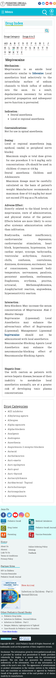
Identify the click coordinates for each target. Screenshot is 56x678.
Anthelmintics (16, 455)
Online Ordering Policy (37, 546)
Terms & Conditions (9, 556)
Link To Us (5, 552)
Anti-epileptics (16, 464)
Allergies (13, 420)
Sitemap (31, 550)
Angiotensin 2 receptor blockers (26, 446)
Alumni (4, 549)
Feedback (32, 553)
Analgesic (13, 433)
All (6, 43)
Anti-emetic (14, 460)
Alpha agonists (16, 424)
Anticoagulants (16, 491)
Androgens (14, 438)
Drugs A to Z (29, 36)
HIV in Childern (7, 570)
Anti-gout (13, 469)
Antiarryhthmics (17, 478)
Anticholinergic (17, 486)
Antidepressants (17, 495)
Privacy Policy (7, 559)
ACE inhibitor (15, 411)
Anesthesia (14, 442)
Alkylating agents (18, 415)
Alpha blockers (16, 429)
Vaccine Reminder (9, 573)
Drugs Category (12, 36)
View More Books (9, 631)
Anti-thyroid (15, 473)
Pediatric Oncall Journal (11, 577)
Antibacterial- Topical (20, 482)
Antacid (12, 451)
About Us (5, 546)
